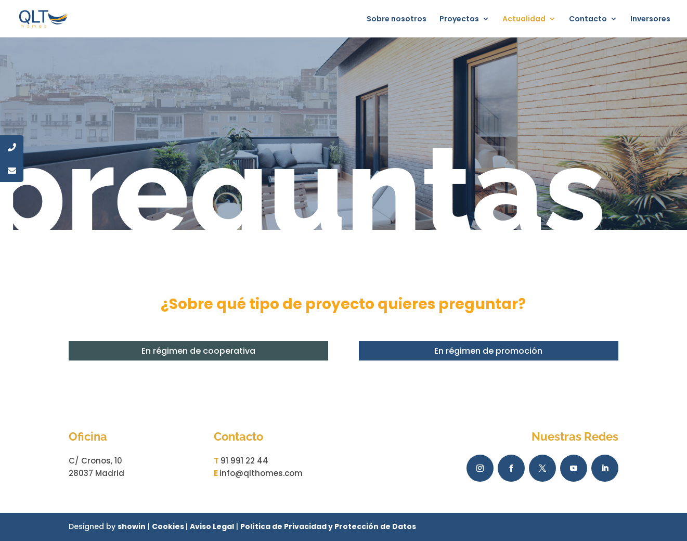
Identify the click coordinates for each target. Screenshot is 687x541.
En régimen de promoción (488, 351)
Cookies (169, 526)
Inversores (650, 19)
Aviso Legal (212, 526)
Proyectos (459, 19)
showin (132, 526)
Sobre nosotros (396, 19)
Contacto (588, 19)
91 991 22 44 (244, 460)
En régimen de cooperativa (198, 351)
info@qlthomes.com (261, 473)
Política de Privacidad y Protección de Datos (328, 526)
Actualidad (524, 19)
